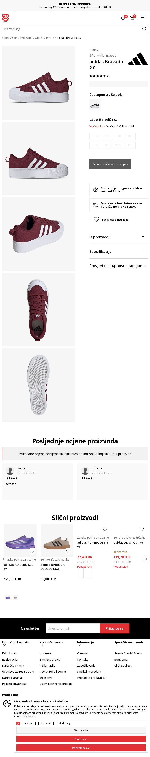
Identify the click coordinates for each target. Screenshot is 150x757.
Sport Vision (10, 38)
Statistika (46, 723)
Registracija (10, 659)
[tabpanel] (38, 83)
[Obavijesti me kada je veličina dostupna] (94, 136)
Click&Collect (123, 665)
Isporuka (45, 653)
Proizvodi (26, 38)
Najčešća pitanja (13, 665)
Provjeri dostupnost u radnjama (117, 265)
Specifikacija (116, 251)
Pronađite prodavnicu (91, 678)
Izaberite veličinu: (103, 119)
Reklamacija (47, 665)
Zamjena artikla (50, 659)
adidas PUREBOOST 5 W (92, 544)
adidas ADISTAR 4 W (128, 542)
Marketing (64, 723)
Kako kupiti (9, 653)
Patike (50, 38)
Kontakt (82, 659)
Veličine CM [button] (126, 126)
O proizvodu (116, 236)
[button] (75, 29)
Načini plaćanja (12, 678)
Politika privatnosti (14, 684)
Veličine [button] (111, 126)
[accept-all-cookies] (81, 747)
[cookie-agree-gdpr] (81, 739)
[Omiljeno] (123, 18)
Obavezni (27, 723)
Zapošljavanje (86, 665)
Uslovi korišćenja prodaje (56, 684)
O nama (82, 653)
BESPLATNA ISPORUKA (75, 4)
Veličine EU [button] (96, 126)
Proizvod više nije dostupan (110, 164)
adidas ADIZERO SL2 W (18, 566)
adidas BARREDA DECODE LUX (53, 566)
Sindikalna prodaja (89, 671)
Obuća (39, 38)
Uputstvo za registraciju (18, 671)
